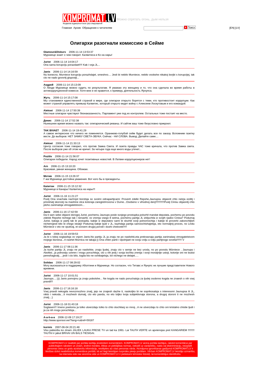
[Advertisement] (108, 7)
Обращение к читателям (97, 27)
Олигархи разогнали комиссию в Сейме (117, 43)
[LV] (237, 27)
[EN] (232, 27)
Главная (67, 27)
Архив (77, 27)
